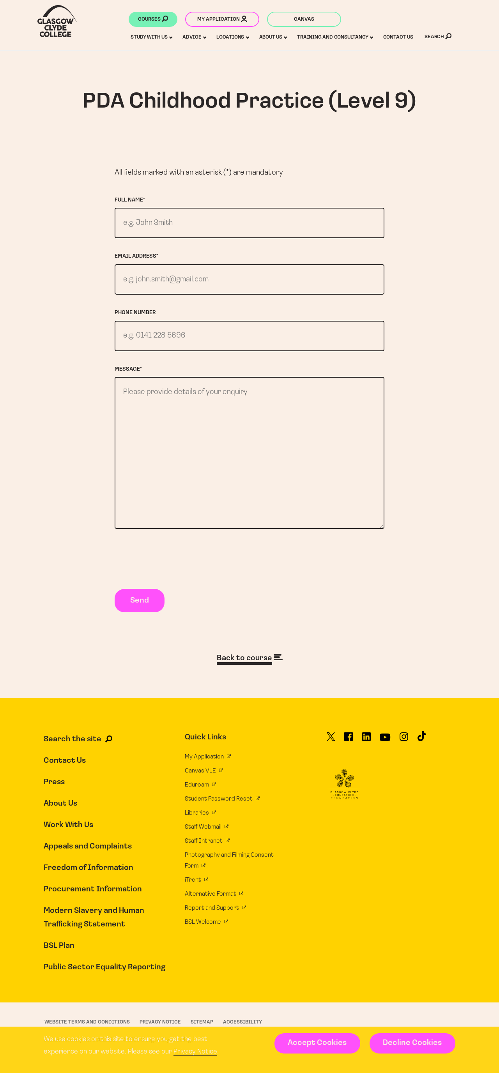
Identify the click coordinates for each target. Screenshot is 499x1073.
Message (128, 370)
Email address (136, 257)
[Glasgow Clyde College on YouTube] (385, 743)
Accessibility (242, 1024)
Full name (130, 200)
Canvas (304, 19)
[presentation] (174, 563)
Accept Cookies (317, 1043)
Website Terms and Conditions (87, 1024)
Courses (153, 20)
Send (139, 603)
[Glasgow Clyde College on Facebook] (348, 743)
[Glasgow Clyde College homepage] (57, 21)
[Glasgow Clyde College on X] (331, 743)
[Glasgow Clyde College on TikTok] (422, 742)
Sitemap (202, 1024)
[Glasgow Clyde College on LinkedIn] (366, 743)
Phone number (135, 313)
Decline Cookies (412, 1043)
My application (222, 20)
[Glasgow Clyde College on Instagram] (404, 743)
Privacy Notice (195, 1051)
